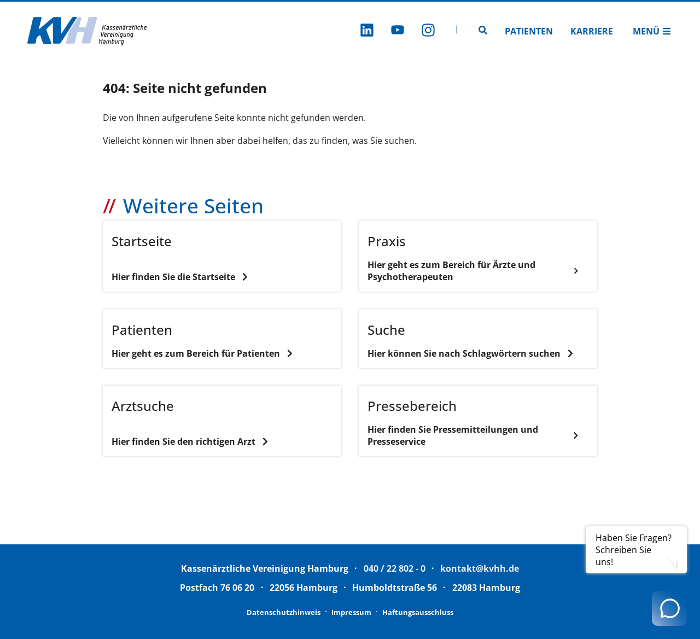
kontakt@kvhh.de (479, 568)
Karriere (591, 31)
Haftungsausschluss (417, 612)
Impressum (351, 612)
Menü (652, 31)
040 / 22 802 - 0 (394, 568)
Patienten (529, 31)
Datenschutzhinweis (283, 612)
